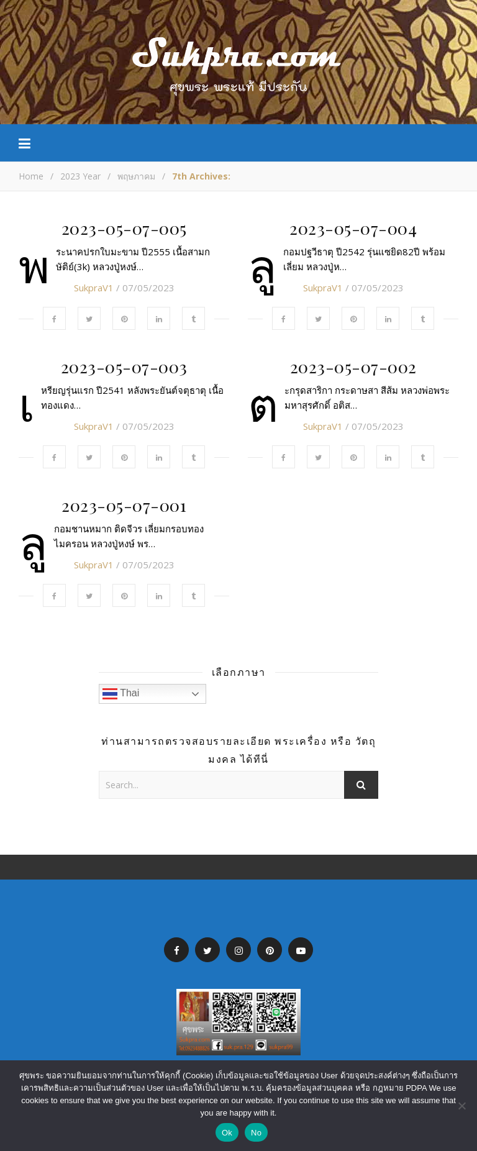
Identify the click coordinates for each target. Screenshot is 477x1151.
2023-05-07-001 (123, 505)
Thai (120, 693)
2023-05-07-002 (353, 366)
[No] (461, 1105)
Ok (227, 1132)
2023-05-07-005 (124, 228)
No (256, 1132)
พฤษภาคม (136, 176)
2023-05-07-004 (353, 228)
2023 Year (80, 176)
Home (31, 176)
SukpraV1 (94, 287)
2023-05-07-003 (124, 366)
